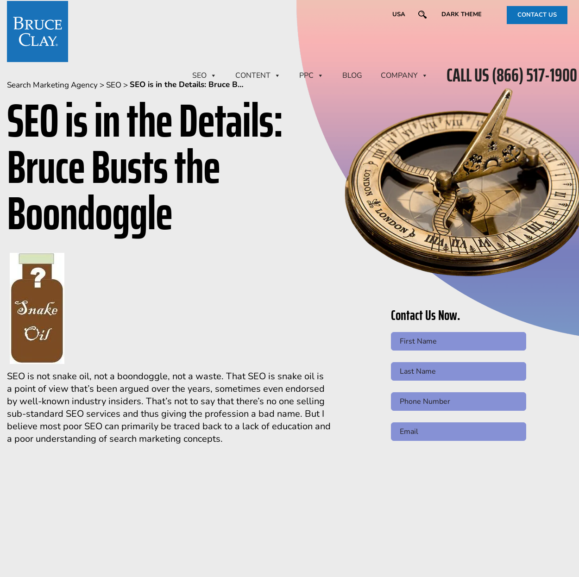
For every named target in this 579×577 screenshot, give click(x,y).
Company (404, 75)
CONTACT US (537, 15)
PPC (311, 75)
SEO (204, 75)
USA (398, 14)
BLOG (352, 75)
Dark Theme (461, 14)
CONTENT (258, 75)
